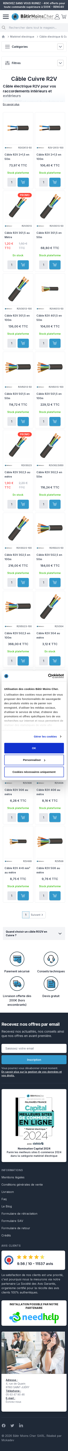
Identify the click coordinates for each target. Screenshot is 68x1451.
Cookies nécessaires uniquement (34, 771)
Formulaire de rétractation (19, 1213)
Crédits (6, 1235)
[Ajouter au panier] (23, 182)
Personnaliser (34, 759)
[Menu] (5, 16)
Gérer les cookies (45, 736)
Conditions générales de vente (22, 1184)
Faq (4, 1199)
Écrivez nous (13, 1401)
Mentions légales (12, 1177)
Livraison (7, 1192)
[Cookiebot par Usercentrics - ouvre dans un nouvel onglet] (48, 676)
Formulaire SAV (12, 1221)
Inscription (34, 1059)
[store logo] (32, 16)
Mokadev (7, 1440)
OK (34, 747)
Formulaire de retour (15, 1228)
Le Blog (6, 1206)
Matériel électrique (22, 36)
